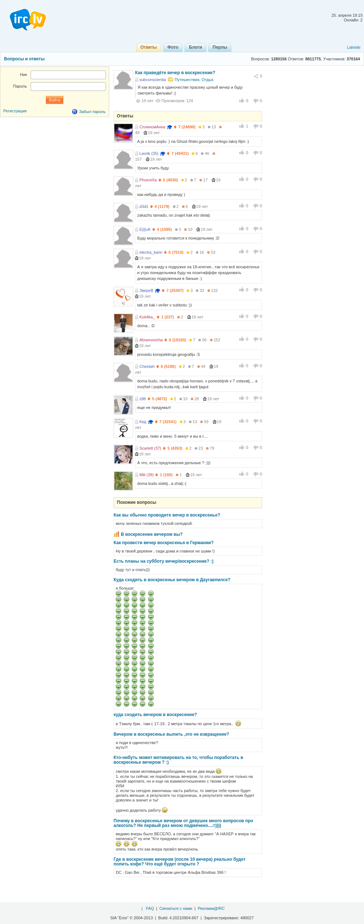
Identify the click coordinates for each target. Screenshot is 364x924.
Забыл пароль (92, 111)
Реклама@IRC (211, 908)
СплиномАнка (152, 127)
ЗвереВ (146, 290)
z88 (142, 399)
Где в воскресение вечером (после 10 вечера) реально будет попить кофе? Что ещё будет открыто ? (180, 862)
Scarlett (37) (150, 448)
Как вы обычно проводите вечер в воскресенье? (167, 515)
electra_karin (150, 252)
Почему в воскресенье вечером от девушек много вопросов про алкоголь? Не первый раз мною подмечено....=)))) (183, 823)
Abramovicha (151, 340)
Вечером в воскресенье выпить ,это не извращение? (171, 734)
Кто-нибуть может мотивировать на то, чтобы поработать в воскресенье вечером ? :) (178, 760)
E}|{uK (145, 229)
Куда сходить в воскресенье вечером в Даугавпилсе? (172, 579)
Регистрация (15, 111)
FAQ (150, 908)
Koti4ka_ (147, 317)
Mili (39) (146, 475)
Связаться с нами (175, 908)
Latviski (353, 47)
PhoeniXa (148, 180)
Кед (142, 421)
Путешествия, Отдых (194, 79)
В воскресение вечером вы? (152, 534)
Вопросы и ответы (24, 58)
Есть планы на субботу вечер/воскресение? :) (163, 561)
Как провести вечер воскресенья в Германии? (164, 542)
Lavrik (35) (148, 153)
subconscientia (152, 79)
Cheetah (147, 366)
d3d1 (143, 206)
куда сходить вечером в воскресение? (155, 714)
